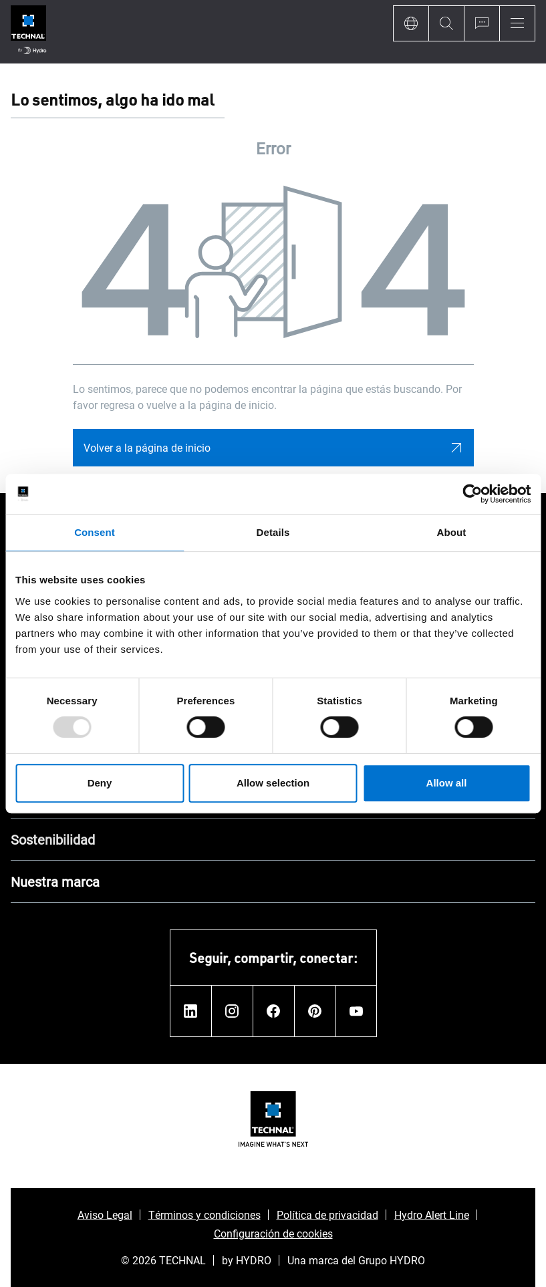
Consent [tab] (94, 532)
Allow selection (273, 783)
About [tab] (451, 532)
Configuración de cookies (273, 1233)
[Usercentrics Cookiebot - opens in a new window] (472, 494)
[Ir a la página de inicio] (28, 31)
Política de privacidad (327, 1214)
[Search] (446, 23)
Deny (100, 783)
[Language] (410, 23)
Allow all (446, 783)
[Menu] (517, 23)
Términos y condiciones (204, 1214)
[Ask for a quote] (481, 23)
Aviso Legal (105, 1214)
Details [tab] (273, 532)
